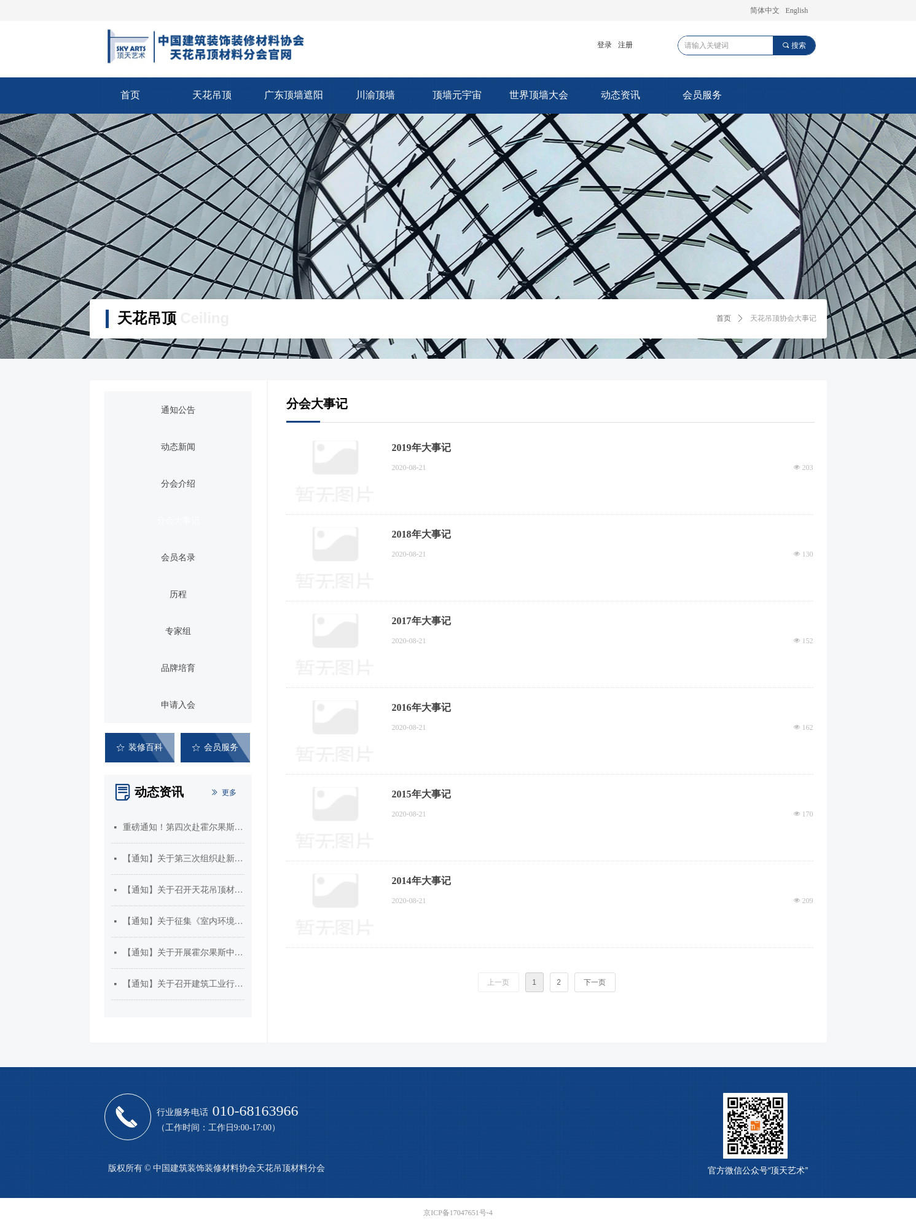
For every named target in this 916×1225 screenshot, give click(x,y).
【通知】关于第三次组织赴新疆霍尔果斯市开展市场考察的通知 (184, 858)
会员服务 (702, 95)
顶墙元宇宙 (457, 95)
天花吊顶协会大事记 (783, 318)
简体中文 (765, 10)
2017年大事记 (421, 621)
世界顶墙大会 (538, 95)
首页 (130, 95)
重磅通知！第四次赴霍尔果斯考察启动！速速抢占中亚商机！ (184, 827)
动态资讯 (620, 95)
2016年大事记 (421, 707)
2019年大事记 (421, 447)
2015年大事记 (421, 794)
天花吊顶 (212, 95)
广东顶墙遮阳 (293, 95)
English (797, 10)
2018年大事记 (421, 534)
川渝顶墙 (375, 95)
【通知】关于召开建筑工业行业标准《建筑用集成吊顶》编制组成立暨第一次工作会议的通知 (184, 983)
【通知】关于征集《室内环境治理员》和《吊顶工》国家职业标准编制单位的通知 (184, 921)
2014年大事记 (421, 880)
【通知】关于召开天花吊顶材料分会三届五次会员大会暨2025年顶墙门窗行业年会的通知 (184, 889)
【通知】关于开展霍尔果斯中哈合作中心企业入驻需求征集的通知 (184, 952)
